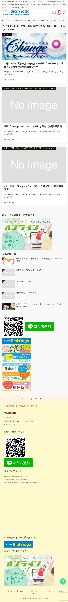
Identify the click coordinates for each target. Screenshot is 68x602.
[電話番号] (59, 12)
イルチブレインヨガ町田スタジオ (21, 405)
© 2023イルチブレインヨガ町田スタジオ (34, 598)
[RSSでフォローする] (45, 399)
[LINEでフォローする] (36, 399)
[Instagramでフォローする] (31, 399)
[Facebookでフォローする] (27, 399)
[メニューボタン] (64, 12)
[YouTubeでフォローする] (40, 399)
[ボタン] (54, 13)
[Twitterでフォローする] (22, 399)
